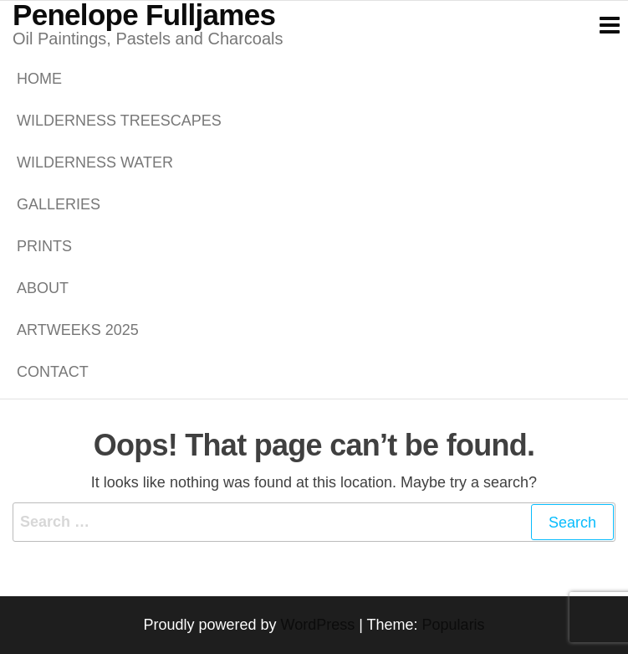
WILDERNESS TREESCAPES (119, 120)
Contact (53, 371)
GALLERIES (58, 204)
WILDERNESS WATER (95, 162)
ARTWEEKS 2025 (78, 330)
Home (39, 78)
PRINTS (44, 246)
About (43, 288)
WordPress (317, 624)
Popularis (453, 624)
